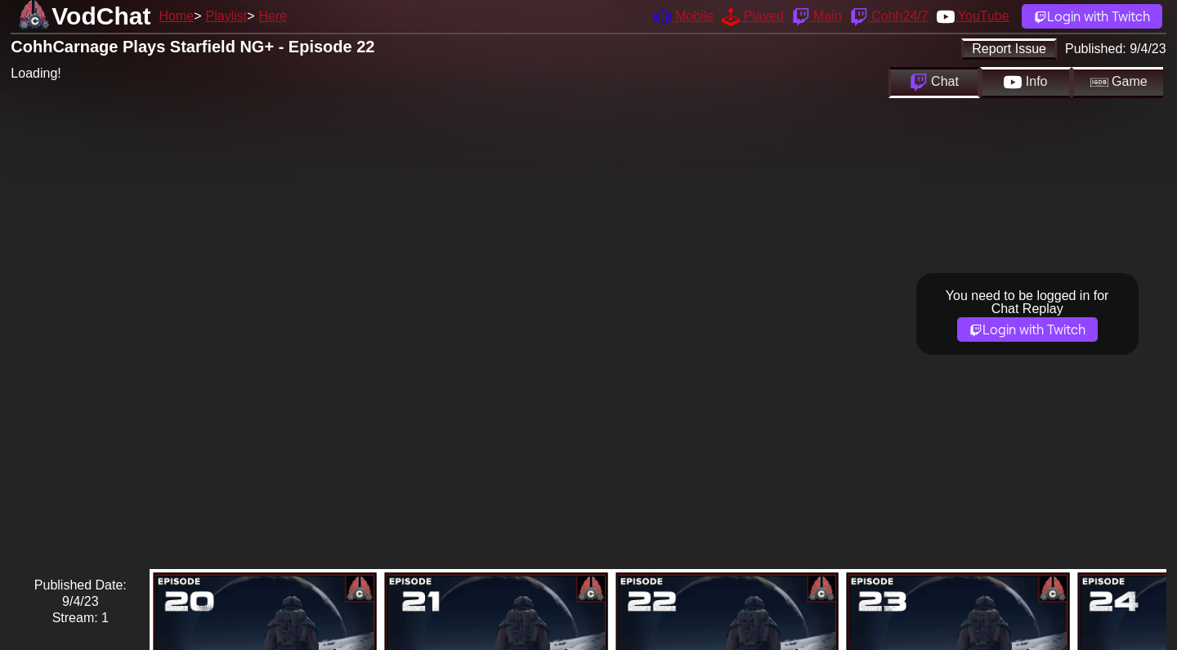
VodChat (100, 15)
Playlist (226, 16)
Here (273, 16)
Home (176, 16)
